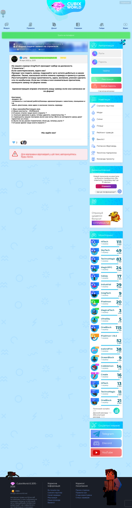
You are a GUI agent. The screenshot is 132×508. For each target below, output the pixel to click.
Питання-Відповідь (103, 146)
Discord (102, 443)
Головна (18, 44)
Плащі (97, 126)
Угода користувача (84, 495)
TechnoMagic (108, 259)
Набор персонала (53, 44)
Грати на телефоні (66, 35)
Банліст (97, 139)
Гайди (100, 27)
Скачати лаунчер (102, 106)
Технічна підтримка (104, 153)
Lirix (23, 58)
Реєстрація (103, 79)
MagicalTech (107, 310)
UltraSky (105, 318)
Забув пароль (105, 86)
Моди (96, 113)
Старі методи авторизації (106, 91)
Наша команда (54, 500)
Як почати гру (54, 490)
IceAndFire (107, 349)
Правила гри (81, 493)
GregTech (38, 44)
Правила (30, 27)
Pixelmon (106, 301)
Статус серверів (82, 498)
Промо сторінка (82, 490)
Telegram (103, 434)
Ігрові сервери (54, 495)
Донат (53, 27)
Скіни (97, 119)
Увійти (106, 71)
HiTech (104, 241)
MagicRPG (106, 267)
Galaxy (104, 276)
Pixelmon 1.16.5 (109, 336)
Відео (124, 27)
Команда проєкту (102, 159)
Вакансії (51, 503)
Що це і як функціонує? (106, 192)
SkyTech (105, 250)
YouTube (103, 452)
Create (104, 374)
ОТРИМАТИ (101, 222)
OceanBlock (107, 357)
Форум (6, 27)
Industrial (106, 284)
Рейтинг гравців (102, 133)
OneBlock (106, 327)
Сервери (77, 27)
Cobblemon (107, 366)
